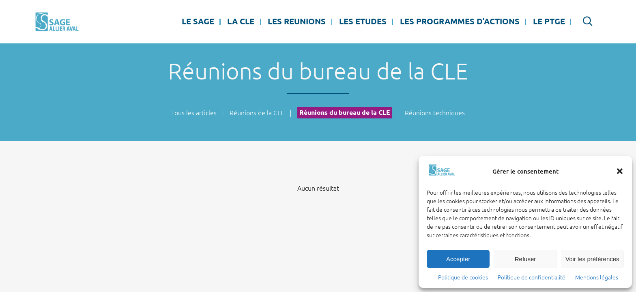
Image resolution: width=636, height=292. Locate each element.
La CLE (240, 21)
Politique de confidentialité (531, 277)
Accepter (458, 259)
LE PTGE (549, 21)
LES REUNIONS (297, 21)
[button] (620, 171)
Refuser (525, 259)
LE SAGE (198, 21)
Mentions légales (596, 277)
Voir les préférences (592, 259)
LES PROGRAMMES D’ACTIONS (460, 21)
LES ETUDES (363, 21)
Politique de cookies (463, 277)
